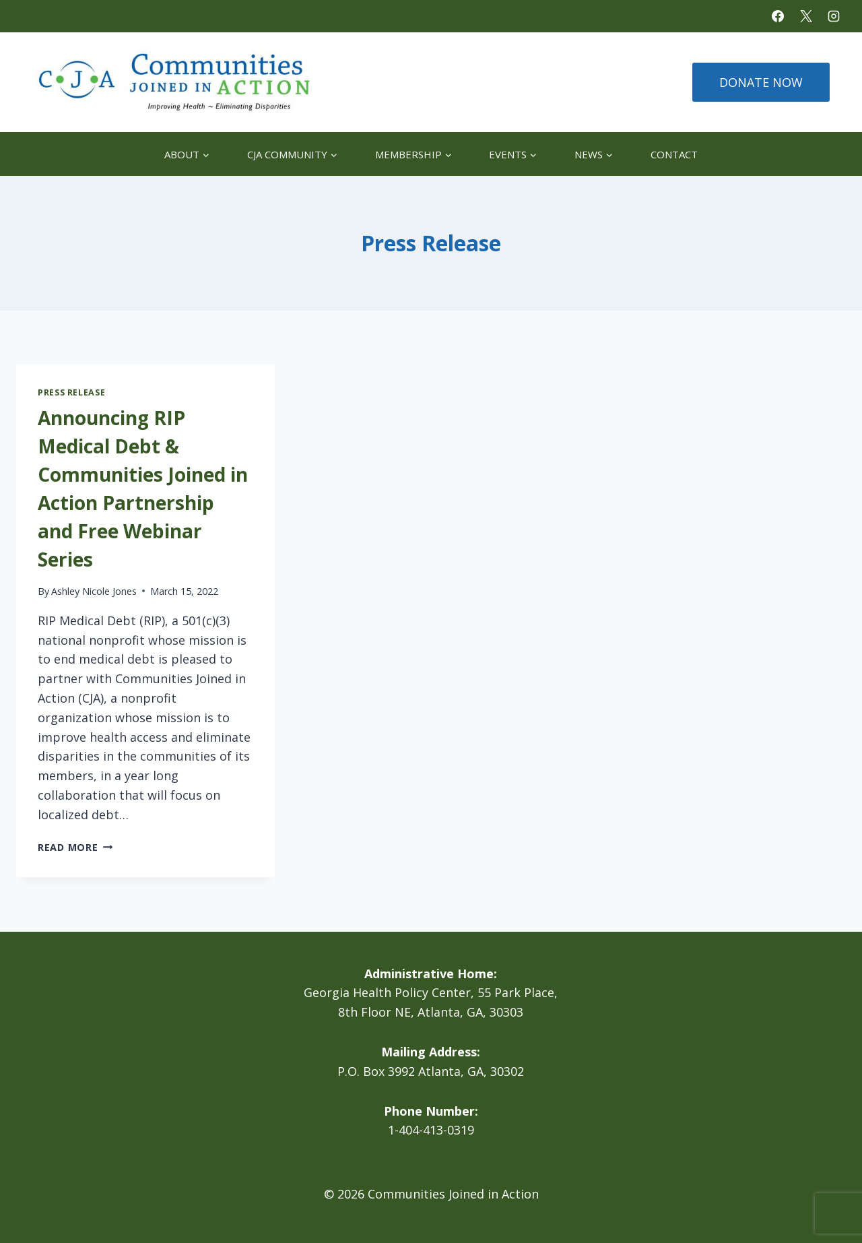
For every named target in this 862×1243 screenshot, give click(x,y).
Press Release (71, 392)
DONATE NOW (761, 82)
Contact (674, 154)
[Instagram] (834, 16)
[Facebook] (778, 16)
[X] (806, 16)
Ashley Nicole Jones (94, 591)
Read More (75, 847)
